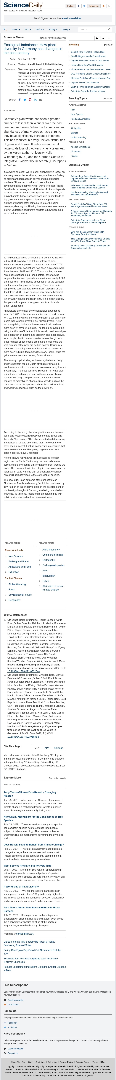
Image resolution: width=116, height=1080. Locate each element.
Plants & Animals (14, 550)
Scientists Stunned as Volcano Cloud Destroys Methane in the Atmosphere (88, 221)
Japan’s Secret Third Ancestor (85, 82)
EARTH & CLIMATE (77, 124)
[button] (97, 38)
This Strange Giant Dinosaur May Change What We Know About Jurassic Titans (90, 240)
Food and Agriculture (80, 119)
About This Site (18, 1062)
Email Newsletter (16, 1000)
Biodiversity (48, 576)
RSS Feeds (13, 1004)
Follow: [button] (70, 6)
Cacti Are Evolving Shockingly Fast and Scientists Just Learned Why (89, 193)
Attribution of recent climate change (52, 588)
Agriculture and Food (19, 567)
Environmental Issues (20, 595)
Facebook (12, 1023)
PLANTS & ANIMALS (78, 105)
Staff (30, 1062)
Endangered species (53, 565)
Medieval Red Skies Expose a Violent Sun (90, 78)
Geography (14, 600)
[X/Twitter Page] (84, 6)
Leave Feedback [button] (15, 1048)
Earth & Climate (13, 578)
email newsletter (71, 18)
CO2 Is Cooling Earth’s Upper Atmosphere (91, 74)
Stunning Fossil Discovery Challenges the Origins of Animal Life (90, 246)
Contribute (40, 1062)
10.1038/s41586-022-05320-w (23, 671)
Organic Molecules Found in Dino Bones (90, 60)
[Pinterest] (30, 100)
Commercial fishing (52, 554)
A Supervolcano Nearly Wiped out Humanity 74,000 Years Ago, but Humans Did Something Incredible (91, 213)
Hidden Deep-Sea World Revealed (87, 65)
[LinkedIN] (35, 100)
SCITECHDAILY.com (25, 934)
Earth (45, 570)
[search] (109, 29)
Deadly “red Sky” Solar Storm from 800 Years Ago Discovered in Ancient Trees (89, 205)
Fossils (74, 156)
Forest (11, 589)
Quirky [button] (66, 29)
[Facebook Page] (79, 6)
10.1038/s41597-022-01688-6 (23, 736)
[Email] (40, 100)
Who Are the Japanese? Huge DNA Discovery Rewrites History (87, 233)
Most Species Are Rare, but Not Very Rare (27, 865)
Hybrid (45, 581)
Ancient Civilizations (80, 147)
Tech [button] (28, 29)
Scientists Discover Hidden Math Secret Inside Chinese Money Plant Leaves (89, 186)
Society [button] (52, 29)
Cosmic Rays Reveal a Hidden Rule (88, 52)
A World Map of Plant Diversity (21, 886)
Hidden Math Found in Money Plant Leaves (91, 69)
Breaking (74, 44)
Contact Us (13, 1053)
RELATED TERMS (46, 543)
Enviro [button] (40, 29)
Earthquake (48, 560)
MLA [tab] (36, 748)
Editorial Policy (83, 1062)
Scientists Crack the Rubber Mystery (88, 91)
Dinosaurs (76, 151)
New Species (15, 556)
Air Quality (76, 128)
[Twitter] (25, 100)
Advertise (52, 1062)
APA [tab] (47, 748)
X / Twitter (12, 1027)
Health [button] (16, 29)
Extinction (13, 572)
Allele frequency (51, 549)
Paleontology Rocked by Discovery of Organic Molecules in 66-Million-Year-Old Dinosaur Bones (90, 178)
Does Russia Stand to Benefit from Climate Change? (34, 844)
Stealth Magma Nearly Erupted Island (88, 56)
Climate (74, 133)
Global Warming (17, 584)
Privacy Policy (66, 1062)
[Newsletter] (109, 6)
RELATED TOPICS (13, 543)
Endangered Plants (18, 561)
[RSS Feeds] (103, 6)
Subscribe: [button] (94, 6)
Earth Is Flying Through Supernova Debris (90, 87)
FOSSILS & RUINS (76, 142)
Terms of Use (98, 1062)
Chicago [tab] (58, 748)
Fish (73, 110)
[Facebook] (20, 100)
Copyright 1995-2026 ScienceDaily (23, 1066)
